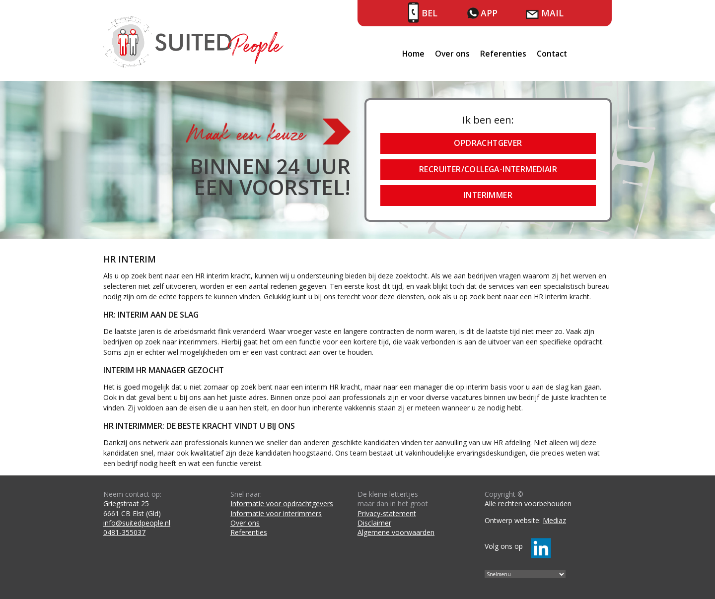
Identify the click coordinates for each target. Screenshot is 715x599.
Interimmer (488, 195)
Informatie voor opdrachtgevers (281, 503)
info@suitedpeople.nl (136, 523)
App (489, 13)
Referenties (503, 53)
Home (413, 53)
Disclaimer (374, 523)
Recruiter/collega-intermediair (488, 169)
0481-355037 (124, 532)
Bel (429, 13)
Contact (552, 53)
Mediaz (554, 520)
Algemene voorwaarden (396, 532)
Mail (552, 13)
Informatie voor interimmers (276, 513)
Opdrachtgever (488, 142)
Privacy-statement (387, 513)
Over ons (452, 53)
